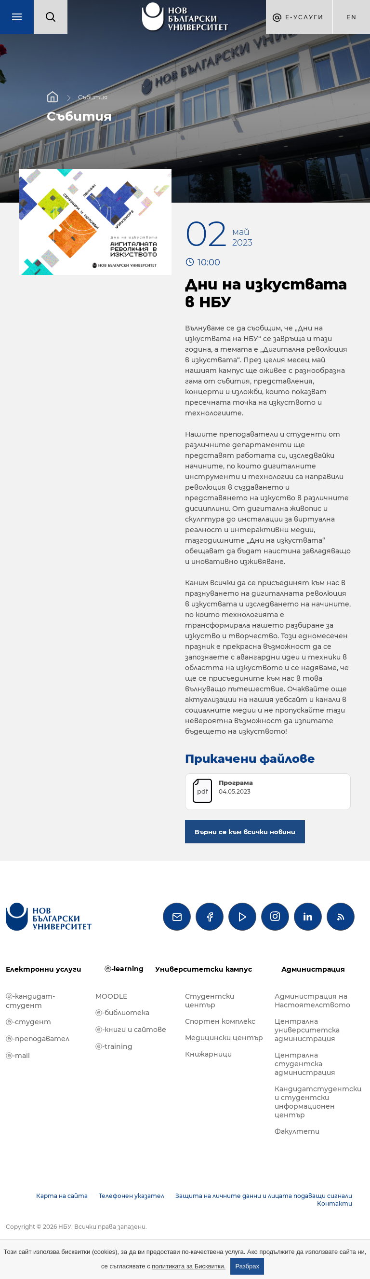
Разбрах (247, 1266)
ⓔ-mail (18, 1055)
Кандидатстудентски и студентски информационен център (315, 1102)
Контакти (334, 1203)
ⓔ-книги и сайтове (130, 1029)
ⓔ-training (113, 1046)
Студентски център (209, 1000)
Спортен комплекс (220, 1021)
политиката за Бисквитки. (188, 1266)
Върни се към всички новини (245, 832)
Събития (92, 97)
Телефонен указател (131, 1195)
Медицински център (224, 1037)
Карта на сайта (62, 1195)
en (351, 17)
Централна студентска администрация (305, 1064)
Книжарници (208, 1054)
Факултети (297, 1131)
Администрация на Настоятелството (312, 1000)
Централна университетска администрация (307, 1030)
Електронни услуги (43, 969)
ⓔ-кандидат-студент (30, 1001)
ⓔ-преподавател (37, 1038)
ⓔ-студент (28, 1022)
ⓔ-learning (124, 968)
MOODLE (111, 996)
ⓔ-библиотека (122, 1012)
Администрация (313, 969)
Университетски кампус (203, 969)
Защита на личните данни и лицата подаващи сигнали (263, 1195)
